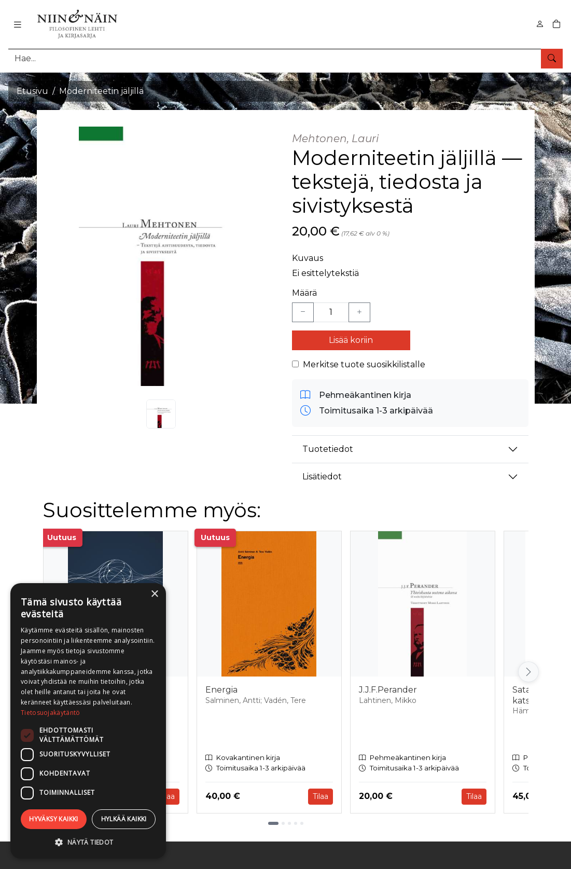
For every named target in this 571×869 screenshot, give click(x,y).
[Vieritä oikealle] (528, 671)
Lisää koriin (351, 340)
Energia (221, 690)
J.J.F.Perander (388, 690)
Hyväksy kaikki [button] (53, 819)
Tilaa (167, 796)
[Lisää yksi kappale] (359, 312)
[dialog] (88, 721)
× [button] (154, 594)
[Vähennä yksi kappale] (303, 312)
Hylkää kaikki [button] (124, 819)
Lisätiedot (322, 476)
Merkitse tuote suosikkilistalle (364, 364)
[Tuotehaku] (285, 58)
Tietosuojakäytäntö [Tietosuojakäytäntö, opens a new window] (50, 712)
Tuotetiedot (327, 449)
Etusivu (32, 91)
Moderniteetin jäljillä (101, 91)
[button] (88, 842)
